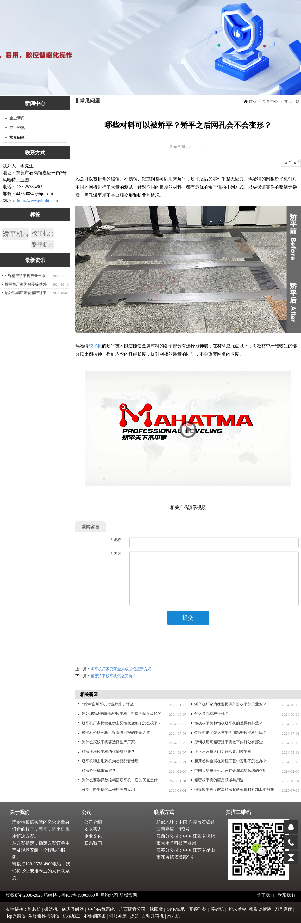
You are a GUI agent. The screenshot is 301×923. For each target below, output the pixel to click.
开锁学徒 (198, 909)
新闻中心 (270, 101)
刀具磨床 (283, 909)
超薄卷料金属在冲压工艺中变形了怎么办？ (230, 761)
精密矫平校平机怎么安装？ (113, 676)
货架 (134, 916)
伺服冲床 (118, 916)
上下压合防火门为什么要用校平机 (222, 751)
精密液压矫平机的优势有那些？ (108, 751)
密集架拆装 (260, 909)
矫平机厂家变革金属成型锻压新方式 (121, 669)
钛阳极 (156, 909)
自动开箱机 (152, 916)
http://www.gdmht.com (37, 200)
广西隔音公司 (132, 909)
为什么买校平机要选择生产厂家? (109, 742)
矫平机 (15, 234)
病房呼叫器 (73, 909)
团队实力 (93, 829)
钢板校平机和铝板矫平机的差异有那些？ (228, 723)
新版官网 (128, 895)
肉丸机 (173, 916)
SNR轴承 (176, 909)
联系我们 (93, 843)
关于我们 (266, 895)
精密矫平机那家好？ (99, 770)
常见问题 (291, 101)
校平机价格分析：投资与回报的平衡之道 (116, 732)
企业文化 (93, 836)
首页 (252, 101)
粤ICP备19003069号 (80, 895)
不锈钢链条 (95, 916)
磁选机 (51, 909)
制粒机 (34, 909)
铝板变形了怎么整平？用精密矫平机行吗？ (230, 732)
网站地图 (109, 895)
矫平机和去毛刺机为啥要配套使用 (110, 761)
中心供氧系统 (101, 909)
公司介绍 (93, 822)
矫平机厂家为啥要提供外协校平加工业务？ (230, 704)
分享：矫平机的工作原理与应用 (108, 789)
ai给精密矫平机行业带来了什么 (108, 704)
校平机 (95, 346)
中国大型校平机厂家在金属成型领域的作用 (230, 770)
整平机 (42, 244)
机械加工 (71, 916)
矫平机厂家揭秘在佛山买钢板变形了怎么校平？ (121, 723)
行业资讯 (17, 128)
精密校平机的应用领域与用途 (219, 780)
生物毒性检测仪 (44, 916)
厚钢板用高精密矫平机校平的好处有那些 (228, 742)
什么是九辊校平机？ (211, 713)
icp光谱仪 (16, 916)
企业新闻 (17, 118)
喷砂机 (217, 909)
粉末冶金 (237, 909)
